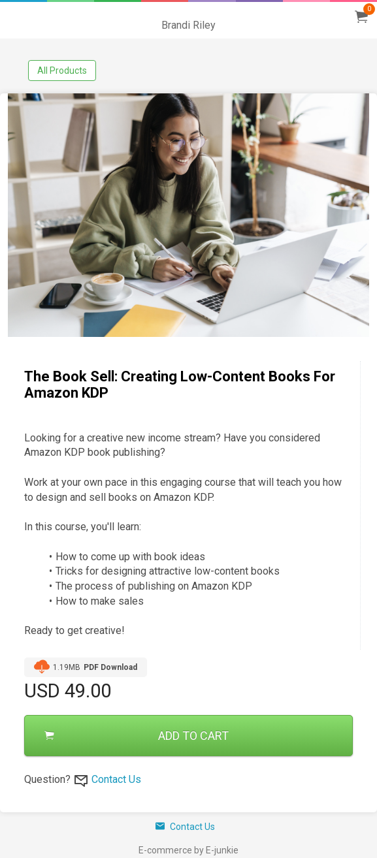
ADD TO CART (136, 735)
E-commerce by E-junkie (188, 850)
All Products (62, 70)
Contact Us (116, 779)
